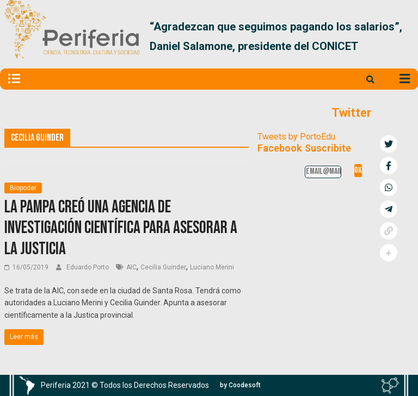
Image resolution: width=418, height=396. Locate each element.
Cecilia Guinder (163, 267)
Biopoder (23, 188)
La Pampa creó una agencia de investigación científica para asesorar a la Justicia (120, 228)
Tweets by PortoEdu (296, 136)
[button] (401, 36)
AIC (131, 267)
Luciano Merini (212, 267)
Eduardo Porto (88, 267)
